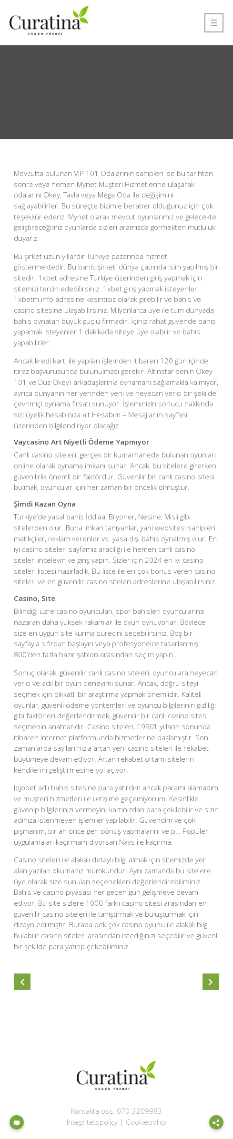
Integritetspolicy (92, 1122)
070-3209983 (139, 1111)
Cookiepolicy (146, 1122)
